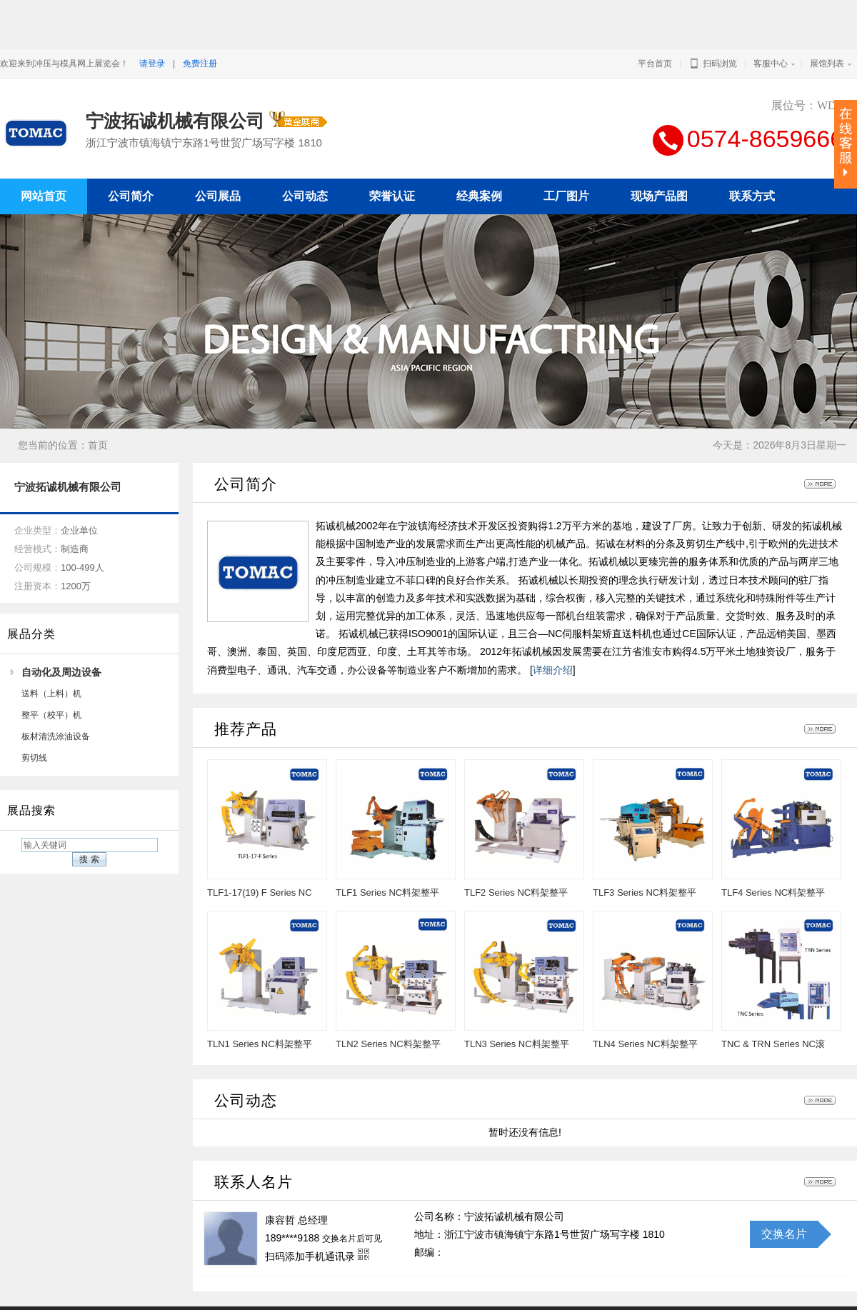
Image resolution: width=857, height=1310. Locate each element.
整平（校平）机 (51, 679)
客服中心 (770, 64)
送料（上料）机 (51, 658)
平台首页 (655, 64)
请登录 (152, 64)
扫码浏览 (712, 64)
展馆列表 (827, 64)
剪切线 (34, 722)
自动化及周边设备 (61, 636)
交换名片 (784, 1198)
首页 (98, 409)
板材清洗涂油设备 (55, 701)
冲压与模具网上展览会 (584, 1291)
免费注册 (200, 64)
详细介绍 (553, 634)
